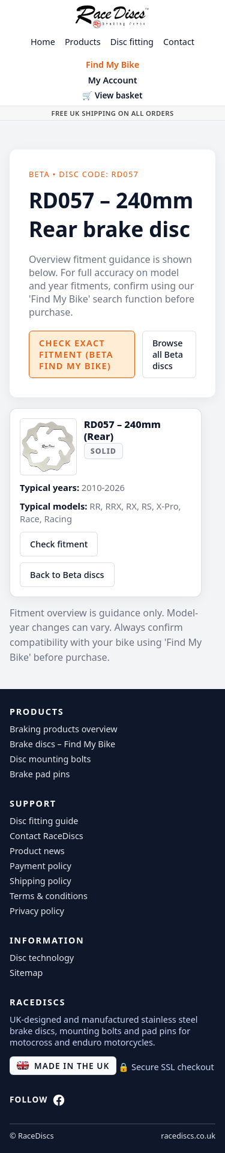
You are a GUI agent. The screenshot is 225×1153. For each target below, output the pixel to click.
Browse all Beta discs (167, 354)
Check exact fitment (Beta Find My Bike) (76, 354)
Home (43, 41)
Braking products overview (64, 729)
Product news (37, 850)
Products (83, 41)
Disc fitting (132, 41)
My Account (112, 80)
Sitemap (26, 972)
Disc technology (42, 957)
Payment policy (40, 866)
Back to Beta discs (67, 574)
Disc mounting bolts (50, 759)
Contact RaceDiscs (46, 835)
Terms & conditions (49, 896)
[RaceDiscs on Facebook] (58, 1102)
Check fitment (59, 544)
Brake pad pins (40, 774)
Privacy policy (37, 911)
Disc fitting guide (44, 820)
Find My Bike (112, 64)
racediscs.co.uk (188, 1135)
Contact (178, 41)
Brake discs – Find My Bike (62, 744)
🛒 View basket (112, 95)
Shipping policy (40, 881)
